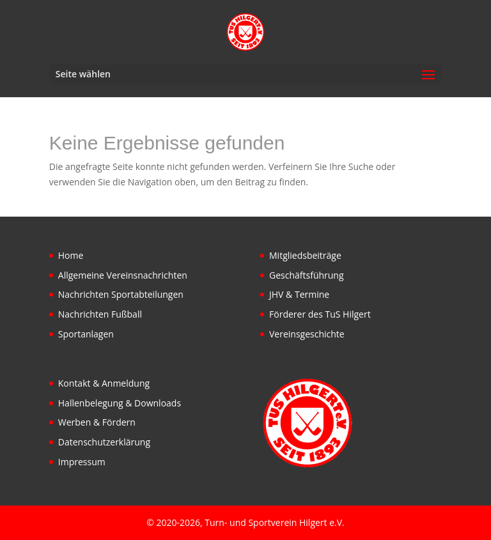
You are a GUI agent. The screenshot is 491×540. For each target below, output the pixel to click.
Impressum (81, 462)
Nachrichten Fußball (100, 314)
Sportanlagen (86, 334)
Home (71, 255)
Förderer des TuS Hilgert (320, 314)
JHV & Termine (299, 294)
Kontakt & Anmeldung (104, 383)
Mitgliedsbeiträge (305, 255)
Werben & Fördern (97, 422)
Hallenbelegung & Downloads (119, 403)
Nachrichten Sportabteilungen (120, 294)
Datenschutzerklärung (104, 442)
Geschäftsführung (306, 275)
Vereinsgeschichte (307, 334)
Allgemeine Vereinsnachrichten (122, 275)
